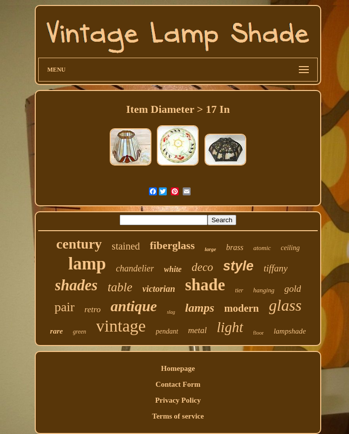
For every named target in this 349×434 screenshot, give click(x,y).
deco (202, 267)
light (230, 327)
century (79, 244)
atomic (262, 248)
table (120, 287)
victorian (158, 289)
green (79, 331)
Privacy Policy (178, 400)
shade (205, 285)
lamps (199, 307)
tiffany (276, 268)
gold (292, 288)
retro (92, 309)
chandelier (135, 268)
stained (126, 246)
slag (171, 312)
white (173, 269)
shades (76, 285)
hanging (264, 290)
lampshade (290, 331)
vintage (121, 326)
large (210, 249)
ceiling (290, 248)
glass (285, 305)
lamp (87, 263)
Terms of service (178, 416)
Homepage (178, 368)
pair (64, 307)
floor (258, 333)
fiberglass (172, 245)
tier (239, 290)
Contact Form (177, 384)
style (238, 266)
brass (234, 247)
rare (56, 331)
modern (241, 308)
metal (197, 330)
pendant (167, 331)
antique (134, 306)
